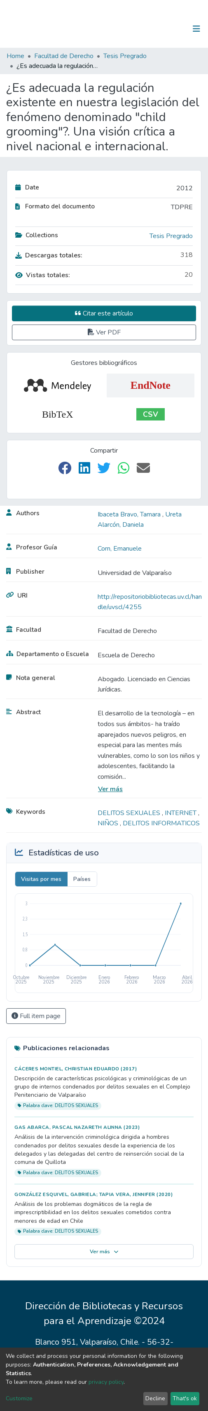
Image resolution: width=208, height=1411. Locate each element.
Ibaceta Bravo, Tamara (130, 514)
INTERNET (181, 813)
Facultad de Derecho (63, 56)
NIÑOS (109, 823)
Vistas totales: (42, 275)
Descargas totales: (48, 255)
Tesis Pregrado (125, 56)
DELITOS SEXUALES (130, 813)
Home (15, 56)
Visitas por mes (41, 879)
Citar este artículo (104, 313)
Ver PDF (104, 332)
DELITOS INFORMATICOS (161, 823)
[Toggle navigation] (196, 29)
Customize (19, 1398)
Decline (155, 1398)
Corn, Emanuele (120, 548)
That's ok (185, 1398)
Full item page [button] (36, 1016)
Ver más (110, 789)
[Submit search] (154, 29)
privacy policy (106, 1382)
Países (82, 879)
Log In (170, 28)
